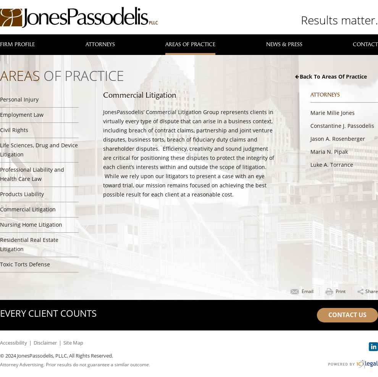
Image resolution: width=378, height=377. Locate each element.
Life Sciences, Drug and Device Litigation (39, 150)
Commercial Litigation (28, 209)
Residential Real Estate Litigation (29, 244)
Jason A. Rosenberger (337, 138)
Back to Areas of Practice (333, 76)
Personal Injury (19, 99)
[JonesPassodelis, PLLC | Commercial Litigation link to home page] (79, 17)
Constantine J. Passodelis (342, 125)
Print (341, 291)
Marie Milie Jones (332, 112)
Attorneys (100, 44)
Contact (365, 44)
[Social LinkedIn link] (373, 346)
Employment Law (22, 114)
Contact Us (347, 315)
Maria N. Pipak (329, 151)
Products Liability (22, 194)
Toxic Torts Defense (25, 264)
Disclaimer (45, 342)
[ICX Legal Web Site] (353, 364)
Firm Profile (17, 44)
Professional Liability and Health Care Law (32, 174)
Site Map (73, 342)
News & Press (284, 44)
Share (371, 291)
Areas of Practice (190, 44)
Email (307, 291)
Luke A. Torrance (331, 164)
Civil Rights (14, 130)
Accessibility (13, 342)
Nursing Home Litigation (31, 224)
